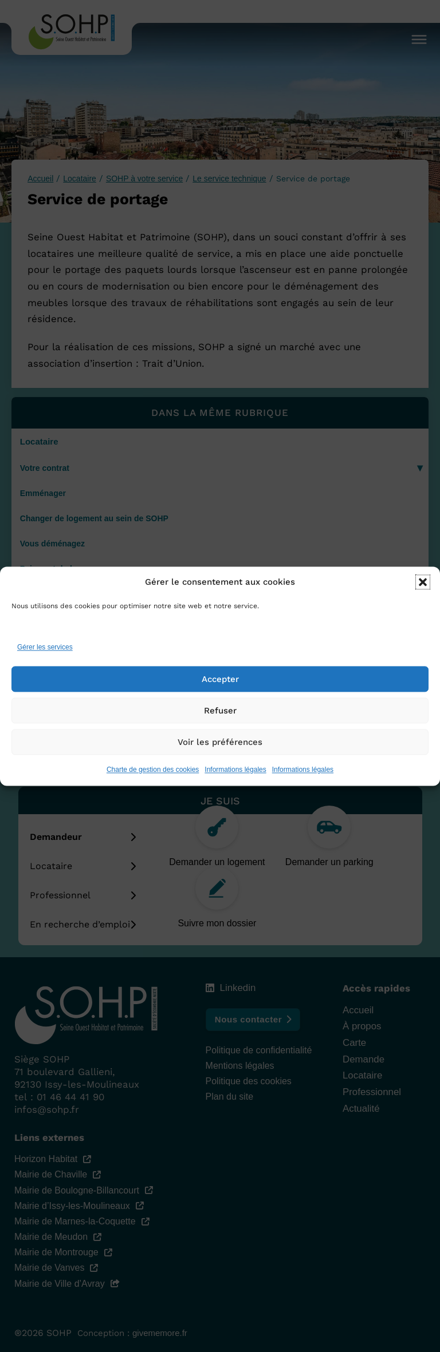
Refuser (220, 710)
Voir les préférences (220, 742)
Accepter (220, 679)
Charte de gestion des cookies (153, 770)
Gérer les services (45, 648)
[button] (423, 582)
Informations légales (235, 770)
